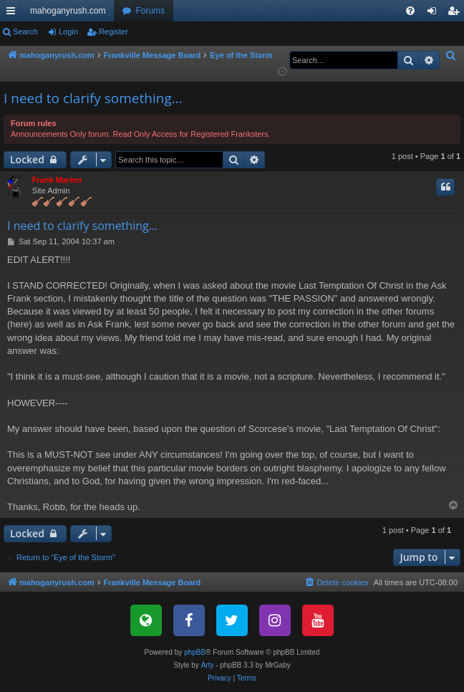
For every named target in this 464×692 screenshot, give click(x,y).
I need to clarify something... (93, 98)
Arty (207, 665)
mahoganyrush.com (67, 11)
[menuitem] (410, 10)
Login (68, 31)
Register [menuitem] (456, 13)
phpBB (195, 652)
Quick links (13, 13)
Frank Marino (57, 180)
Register (113, 31)
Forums (150, 11)
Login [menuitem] (435, 13)
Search (25, 31)
